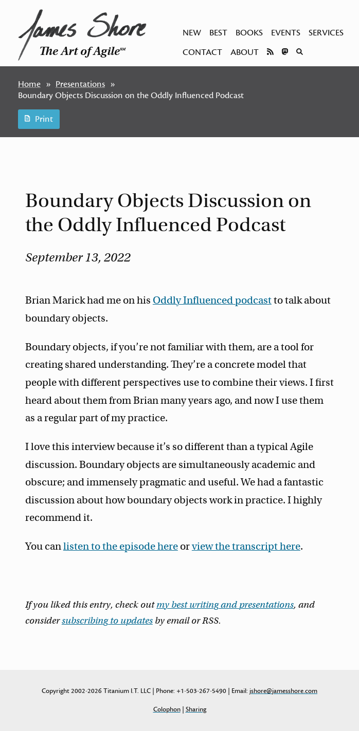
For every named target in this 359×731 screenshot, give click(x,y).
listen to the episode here (120, 546)
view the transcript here (246, 546)
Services (326, 33)
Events (285, 33)
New (192, 33)
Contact (202, 52)
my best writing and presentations (225, 604)
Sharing (196, 709)
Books (249, 33)
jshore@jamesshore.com (283, 691)
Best (218, 33)
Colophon (167, 709)
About (244, 52)
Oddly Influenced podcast (212, 300)
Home (29, 84)
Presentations (80, 84)
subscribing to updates (107, 620)
